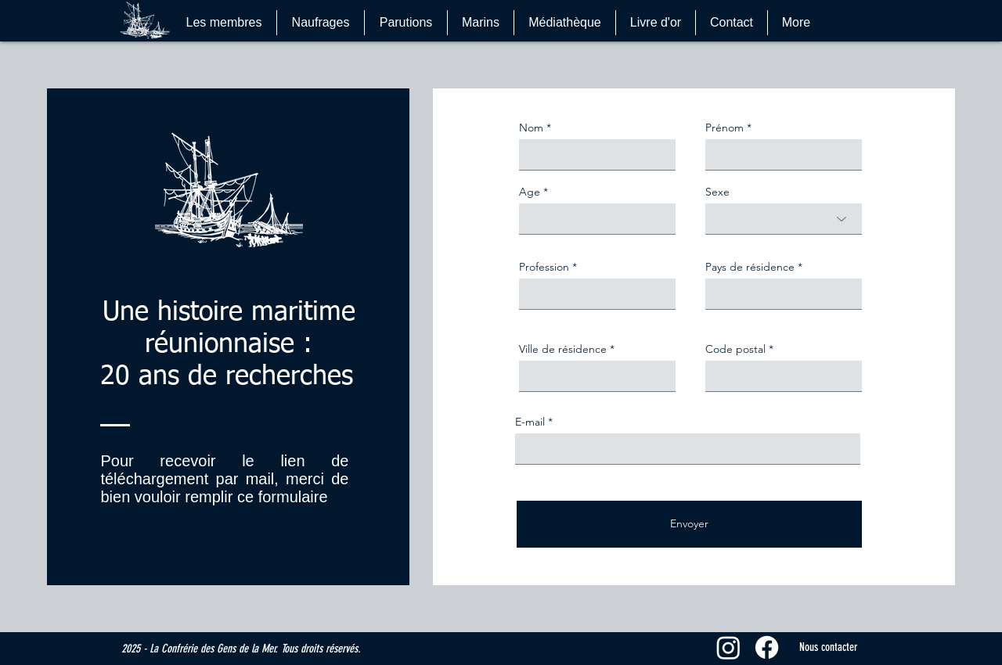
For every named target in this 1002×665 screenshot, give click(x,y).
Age (529, 191)
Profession (544, 266)
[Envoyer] (689, 524)
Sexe (717, 191)
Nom (531, 127)
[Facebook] (767, 647)
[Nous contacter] (828, 647)
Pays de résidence (750, 266)
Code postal (735, 348)
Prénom (724, 127)
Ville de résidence (563, 348)
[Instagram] (728, 647)
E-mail (530, 421)
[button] (871, 20)
